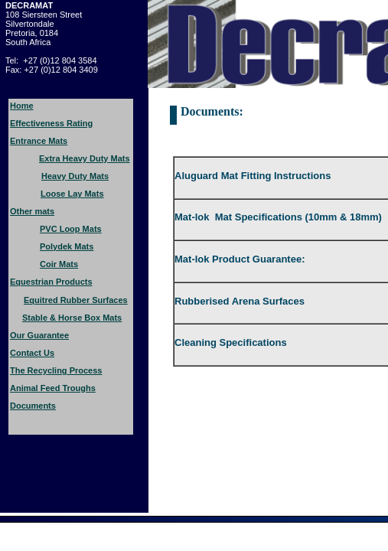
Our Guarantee (39, 335)
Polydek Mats (66, 246)
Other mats (32, 211)
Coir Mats (59, 264)
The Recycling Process (56, 370)
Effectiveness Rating (51, 123)
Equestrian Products (51, 281)
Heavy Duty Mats (75, 176)
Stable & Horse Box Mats (72, 317)
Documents (33, 405)
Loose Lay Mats (72, 193)
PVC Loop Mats (71, 228)
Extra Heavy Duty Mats (84, 158)
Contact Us (32, 352)
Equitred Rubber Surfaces (76, 300)
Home (22, 105)
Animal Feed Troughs (53, 388)
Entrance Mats (38, 140)
